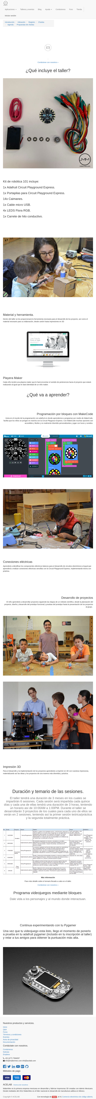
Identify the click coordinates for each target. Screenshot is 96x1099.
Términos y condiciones (12, 1035)
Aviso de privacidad (10, 1040)
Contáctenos (8, 1049)
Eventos (6, 1037)
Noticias (6, 1052)
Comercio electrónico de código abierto (77, 1097)
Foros (5, 1032)
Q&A (5, 1030)
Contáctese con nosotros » (48, 62)
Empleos (6, 1054)
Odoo (54, 1097)
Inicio (5, 1027)
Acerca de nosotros (21, 1085)
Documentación (9, 1042)
